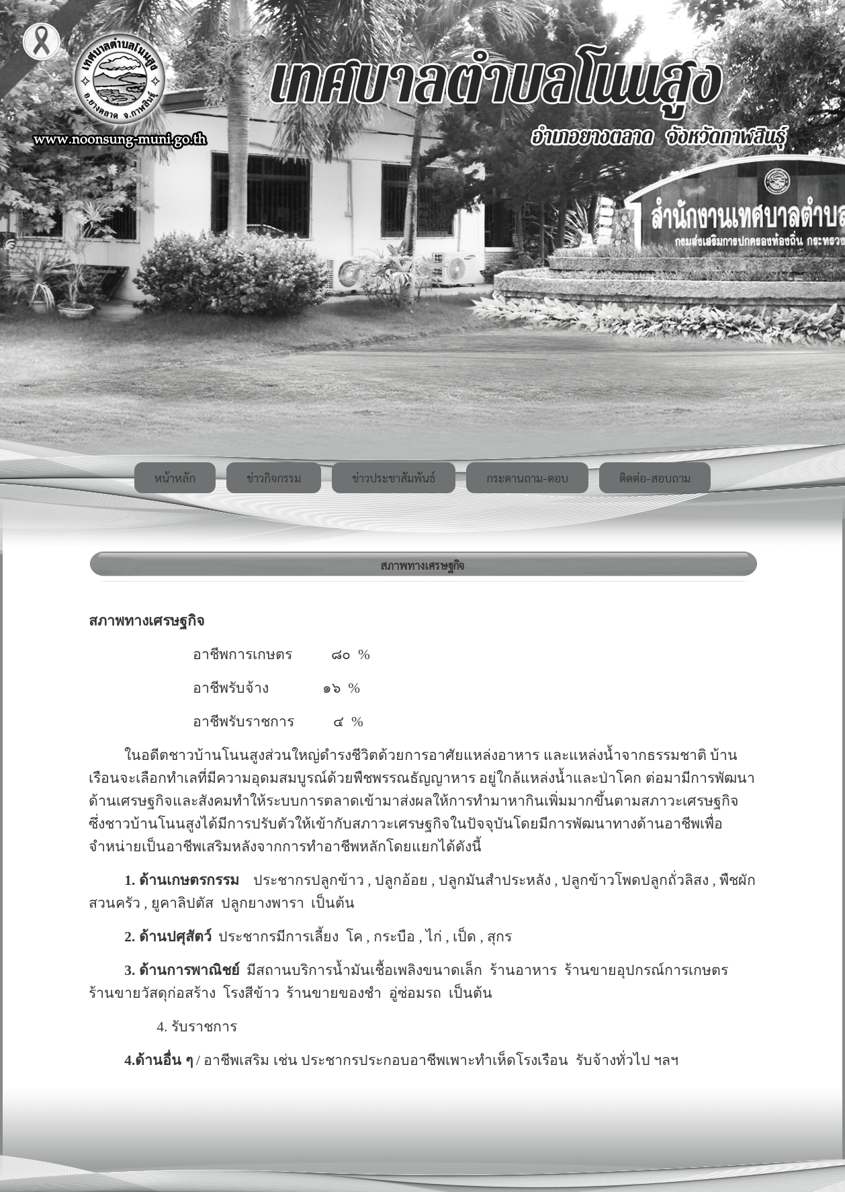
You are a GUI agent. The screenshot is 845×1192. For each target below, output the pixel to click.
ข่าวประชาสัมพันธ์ (393, 477)
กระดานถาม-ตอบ (527, 477)
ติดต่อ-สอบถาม (655, 477)
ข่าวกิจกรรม (274, 477)
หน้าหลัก (174, 477)
